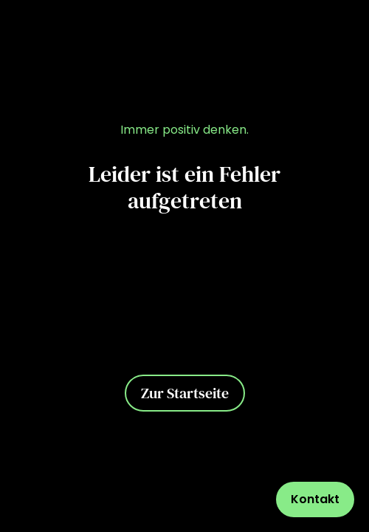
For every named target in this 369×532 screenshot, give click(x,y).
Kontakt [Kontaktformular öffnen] (315, 499)
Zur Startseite (185, 393)
